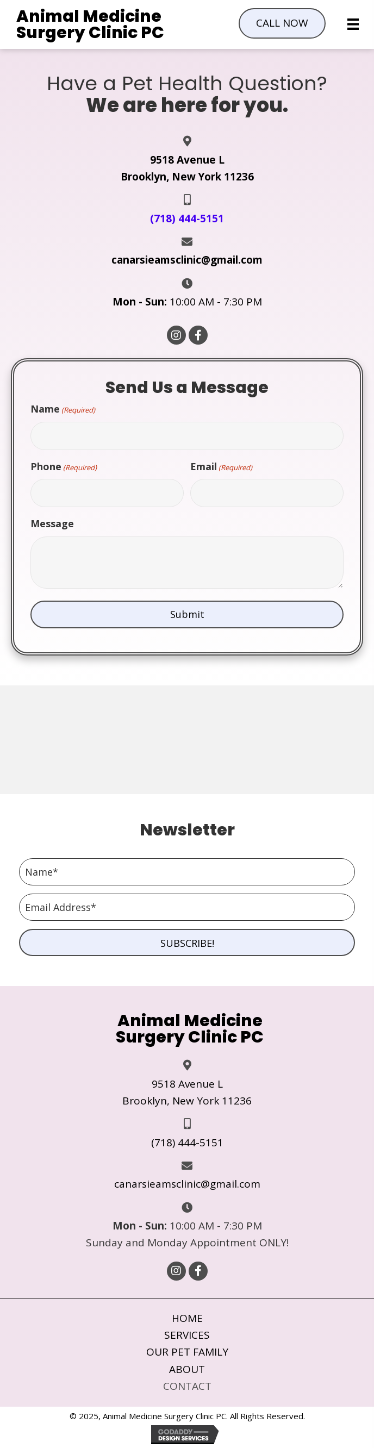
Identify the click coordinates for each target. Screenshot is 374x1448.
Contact (187, 1386)
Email (221, 466)
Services (187, 1335)
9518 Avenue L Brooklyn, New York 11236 (187, 1092)
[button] (282, 23)
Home (187, 1318)
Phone (63, 466)
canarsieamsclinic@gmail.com (187, 260)
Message (52, 523)
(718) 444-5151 (187, 1142)
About (187, 1369)
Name (62, 409)
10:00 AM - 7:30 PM (187, 302)
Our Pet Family (187, 1352)
